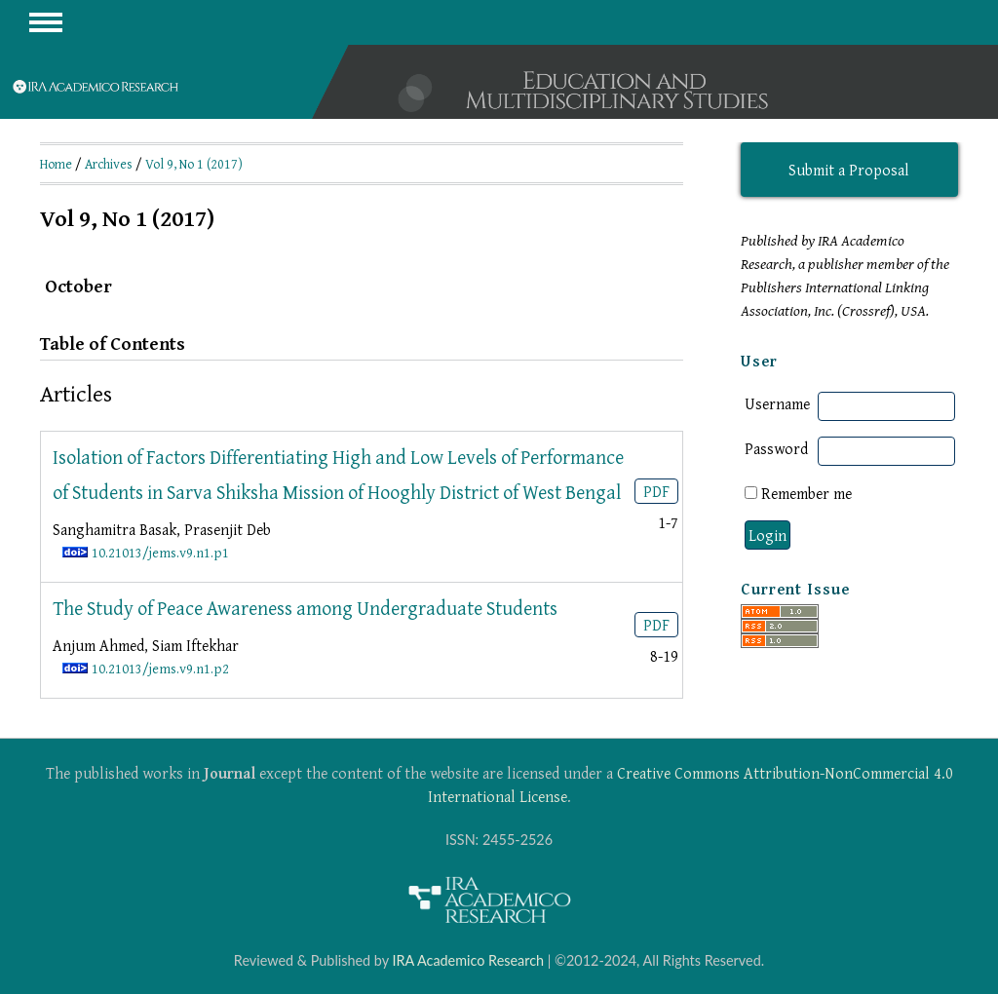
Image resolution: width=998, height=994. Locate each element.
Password (776, 448)
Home (56, 163)
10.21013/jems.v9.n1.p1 (160, 552)
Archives (109, 163)
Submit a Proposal (848, 169)
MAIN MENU (45, 22)
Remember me (806, 493)
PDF (656, 491)
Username (777, 403)
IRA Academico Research (468, 960)
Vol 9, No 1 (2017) (194, 163)
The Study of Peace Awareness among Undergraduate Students (305, 607)
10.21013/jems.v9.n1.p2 (160, 668)
